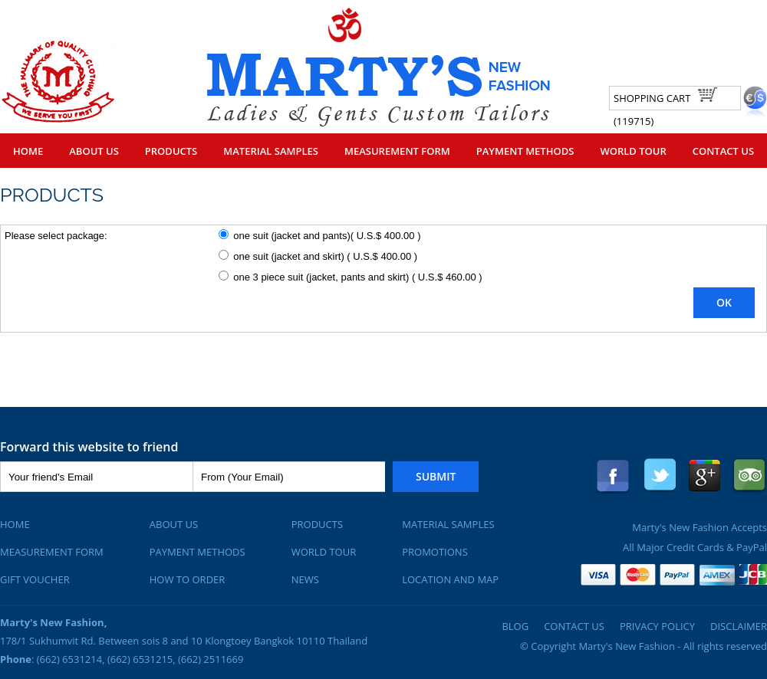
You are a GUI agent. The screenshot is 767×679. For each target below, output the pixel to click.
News (305, 579)
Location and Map (450, 579)
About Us (94, 151)
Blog (515, 626)
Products (171, 151)
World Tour (633, 151)
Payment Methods (525, 151)
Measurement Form (397, 151)
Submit (436, 476)
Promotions (435, 552)
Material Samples (270, 151)
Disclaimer (738, 626)
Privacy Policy (657, 626)
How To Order (187, 579)
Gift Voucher (35, 579)
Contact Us (723, 151)
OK (724, 302)
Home (28, 151)
